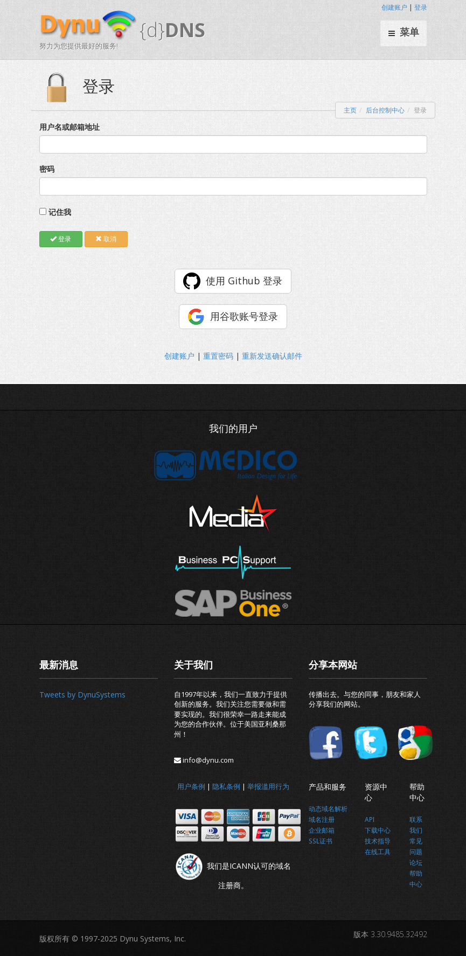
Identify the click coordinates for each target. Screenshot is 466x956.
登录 (420, 7)
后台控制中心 (385, 110)
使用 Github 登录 (244, 280)
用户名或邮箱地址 (69, 127)
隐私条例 (226, 786)
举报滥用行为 (268, 786)
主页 (350, 110)
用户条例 (191, 786)
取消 (105, 238)
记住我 (59, 212)
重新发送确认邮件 (272, 356)
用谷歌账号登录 (244, 316)
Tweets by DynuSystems (82, 694)
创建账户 (394, 7)
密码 (46, 169)
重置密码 (218, 356)
